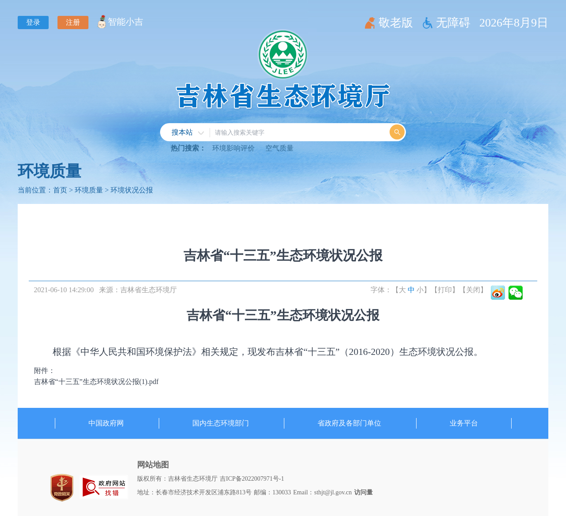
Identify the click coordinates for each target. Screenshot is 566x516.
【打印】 (445, 290)
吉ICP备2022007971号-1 (252, 478)
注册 (73, 22)
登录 (33, 22)
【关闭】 (473, 290)
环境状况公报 (132, 190)
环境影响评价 (233, 148)
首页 (60, 190)
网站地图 (153, 464)
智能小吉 (125, 21)
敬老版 (396, 22)
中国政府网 (106, 423)
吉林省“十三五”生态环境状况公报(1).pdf (96, 381)
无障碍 (453, 22)
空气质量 (279, 148)
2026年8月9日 (513, 22)
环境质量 (49, 171)
